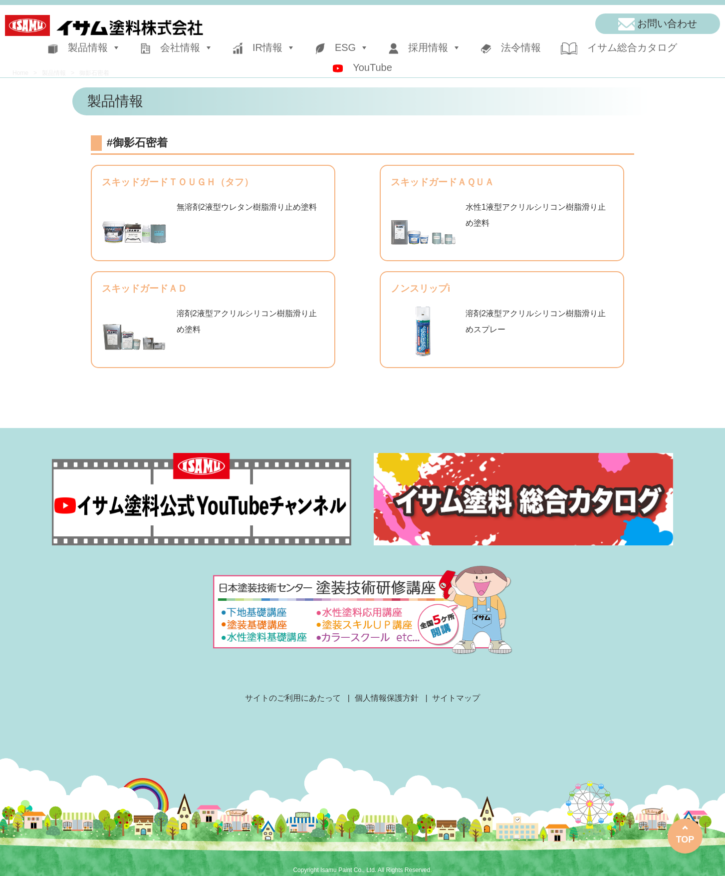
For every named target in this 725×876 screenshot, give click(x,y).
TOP (685, 840)
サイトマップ (456, 698)
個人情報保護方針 (387, 698)
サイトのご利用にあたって (293, 698)
